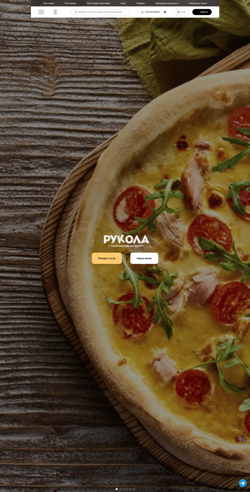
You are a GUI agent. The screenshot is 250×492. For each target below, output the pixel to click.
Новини (141, 3)
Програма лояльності (167, 3)
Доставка (48, 3)
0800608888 (152, 12)
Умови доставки (198, 3)
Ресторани (70, 3)
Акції (123, 3)
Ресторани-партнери (98, 3)
